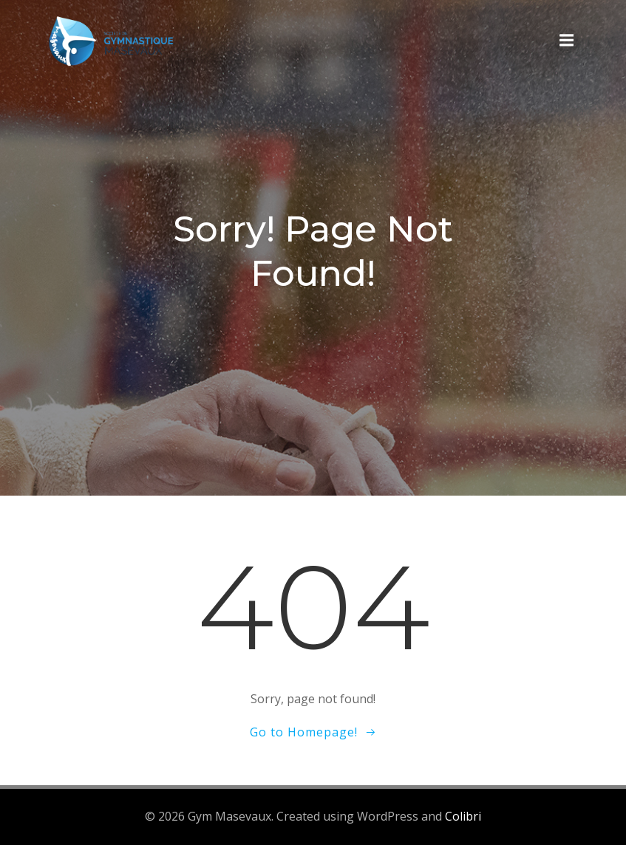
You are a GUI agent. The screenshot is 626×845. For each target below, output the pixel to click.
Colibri (463, 816)
